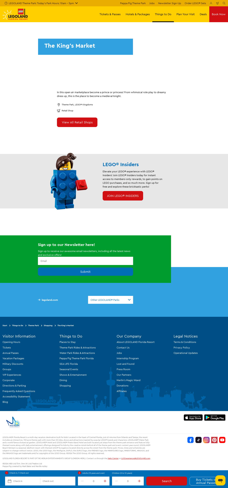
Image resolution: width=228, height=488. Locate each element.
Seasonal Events (68, 369)
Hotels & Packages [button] (138, 14)
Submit (85, 272)
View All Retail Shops (77, 122)
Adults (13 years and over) (93, 473)
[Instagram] (206, 440)
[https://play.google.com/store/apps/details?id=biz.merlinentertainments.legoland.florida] (215, 417)
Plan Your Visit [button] (185, 14)
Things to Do (17, 325)
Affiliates (122, 391)
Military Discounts (13, 363)
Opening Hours (11, 342)
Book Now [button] (218, 14)
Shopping (48, 325)
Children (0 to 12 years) (122, 473)
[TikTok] (198, 440)
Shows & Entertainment (73, 374)
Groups (7, 369)
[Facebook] (190, 440)
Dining (63, 380)
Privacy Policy (182, 347)
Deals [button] (203, 14)
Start (5, 325)
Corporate (9, 380)
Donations (122, 385)
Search (167, 481)
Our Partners (124, 374)
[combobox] (110, 300)
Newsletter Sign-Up (169, 3)
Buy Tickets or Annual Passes (206, 481)
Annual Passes (11, 352)
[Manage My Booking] (211, 3)
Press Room (123, 369)
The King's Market (65, 325)
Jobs (152, 3)
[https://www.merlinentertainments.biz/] (14, 422)
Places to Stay (67, 342)
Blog (5, 401)
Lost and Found (125, 363)
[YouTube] (222, 440)
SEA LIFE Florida (68, 363)
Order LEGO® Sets (195, 3)
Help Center (113, 458)
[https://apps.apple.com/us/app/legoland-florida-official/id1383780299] (193, 417)
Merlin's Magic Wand (128, 380)
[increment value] (105, 481)
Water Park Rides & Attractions (77, 352)
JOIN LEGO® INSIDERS (123, 196)
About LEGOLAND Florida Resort (136, 342)
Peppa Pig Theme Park (133, 3)
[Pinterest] (214, 440)
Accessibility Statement (16, 396)
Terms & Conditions (185, 342)
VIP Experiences (12, 374)
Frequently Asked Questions (19, 391)
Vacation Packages (13, 358)
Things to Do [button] (163, 14)
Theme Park (33, 325)
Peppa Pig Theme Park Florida (76, 358)
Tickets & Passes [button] (110, 14)
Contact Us (123, 347)
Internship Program (128, 358)
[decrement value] (82, 481)
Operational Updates (186, 352)
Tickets (7, 347)
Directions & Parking (14, 385)
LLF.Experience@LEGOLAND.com (135, 458)
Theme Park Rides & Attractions (77, 347)
